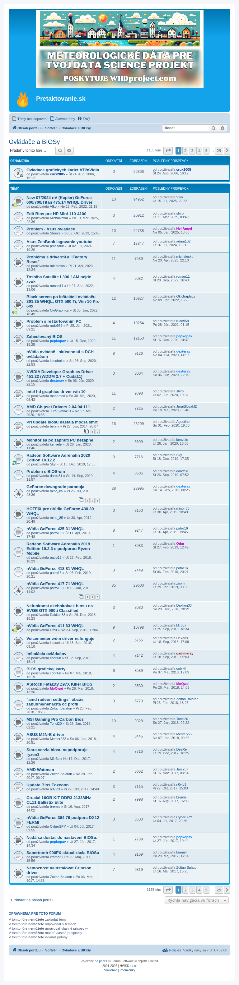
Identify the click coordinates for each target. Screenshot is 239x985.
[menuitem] (30, 119)
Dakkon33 (57, 615)
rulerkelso (57, 266)
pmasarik (57, 246)
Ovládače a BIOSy (34, 141)
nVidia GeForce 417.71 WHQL (55, 583)
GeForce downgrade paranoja (55, 486)
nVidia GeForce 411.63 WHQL (55, 625)
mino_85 (56, 491)
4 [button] (199, 150)
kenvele (56, 444)
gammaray (184, 653)
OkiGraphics (59, 310)
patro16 (55, 533)
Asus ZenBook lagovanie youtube (59, 241)
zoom (180, 583)
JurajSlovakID (60, 411)
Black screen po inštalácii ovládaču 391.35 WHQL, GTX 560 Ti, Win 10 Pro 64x (63, 301)
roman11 (56, 286)
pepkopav (58, 341)
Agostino (183, 421)
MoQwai (56, 688)
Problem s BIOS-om (45, 471)
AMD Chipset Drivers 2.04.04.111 (58, 407)
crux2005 (57, 174)
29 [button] (219, 150)
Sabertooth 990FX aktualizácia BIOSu (62, 852)
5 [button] (206, 150)
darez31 (56, 476)
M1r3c (54, 759)
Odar (180, 543)
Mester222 (58, 739)
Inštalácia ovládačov (46, 653)
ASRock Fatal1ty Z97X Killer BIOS (59, 684)
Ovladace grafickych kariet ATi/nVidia (62, 170)
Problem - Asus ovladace (50, 229)
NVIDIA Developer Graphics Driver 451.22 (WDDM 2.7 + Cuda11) (59, 374)
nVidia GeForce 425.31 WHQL (55, 528)
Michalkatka (59, 218)
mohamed (57, 396)
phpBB (103, 961)
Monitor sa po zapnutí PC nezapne (59, 440)
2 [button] (185, 150)
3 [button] (192, 150)
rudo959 (56, 325)
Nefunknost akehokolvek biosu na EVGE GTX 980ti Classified (59, 608)
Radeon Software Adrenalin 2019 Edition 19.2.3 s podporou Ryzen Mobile (58, 549)
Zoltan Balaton (61, 708)
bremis (55, 806)
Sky (52, 464)
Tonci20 (56, 723)
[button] (168, 150)
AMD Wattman (40, 769)
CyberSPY (58, 826)
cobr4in (55, 658)
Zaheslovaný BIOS (44, 336)
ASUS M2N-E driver (45, 734)
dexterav (183, 351)
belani (54, 426)
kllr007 (181, 625)
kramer (55, 857)
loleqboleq (57, 361)
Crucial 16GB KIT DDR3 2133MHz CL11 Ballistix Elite (58, 800)
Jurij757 (182, 769)
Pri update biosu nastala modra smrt (62, 422)
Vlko (53, 206)
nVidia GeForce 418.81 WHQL (55, 568)
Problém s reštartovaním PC (54, 321)
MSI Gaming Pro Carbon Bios (55, 719)
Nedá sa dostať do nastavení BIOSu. (61, 837)
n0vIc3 (55, 789)
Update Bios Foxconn (47, 785)
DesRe (181, 749)
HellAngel (184, 228)
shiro (180, 213)
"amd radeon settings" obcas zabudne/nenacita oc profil (54, 701)
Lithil (53, 630)
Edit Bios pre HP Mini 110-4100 (56, 213)
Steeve (55, 233)
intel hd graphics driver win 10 (56, 391)
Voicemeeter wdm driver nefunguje (60, 638)
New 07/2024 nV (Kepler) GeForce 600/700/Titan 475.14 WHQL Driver (59, 200)
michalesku (184, 256)
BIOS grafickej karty (45, 669)
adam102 (183, 241)
